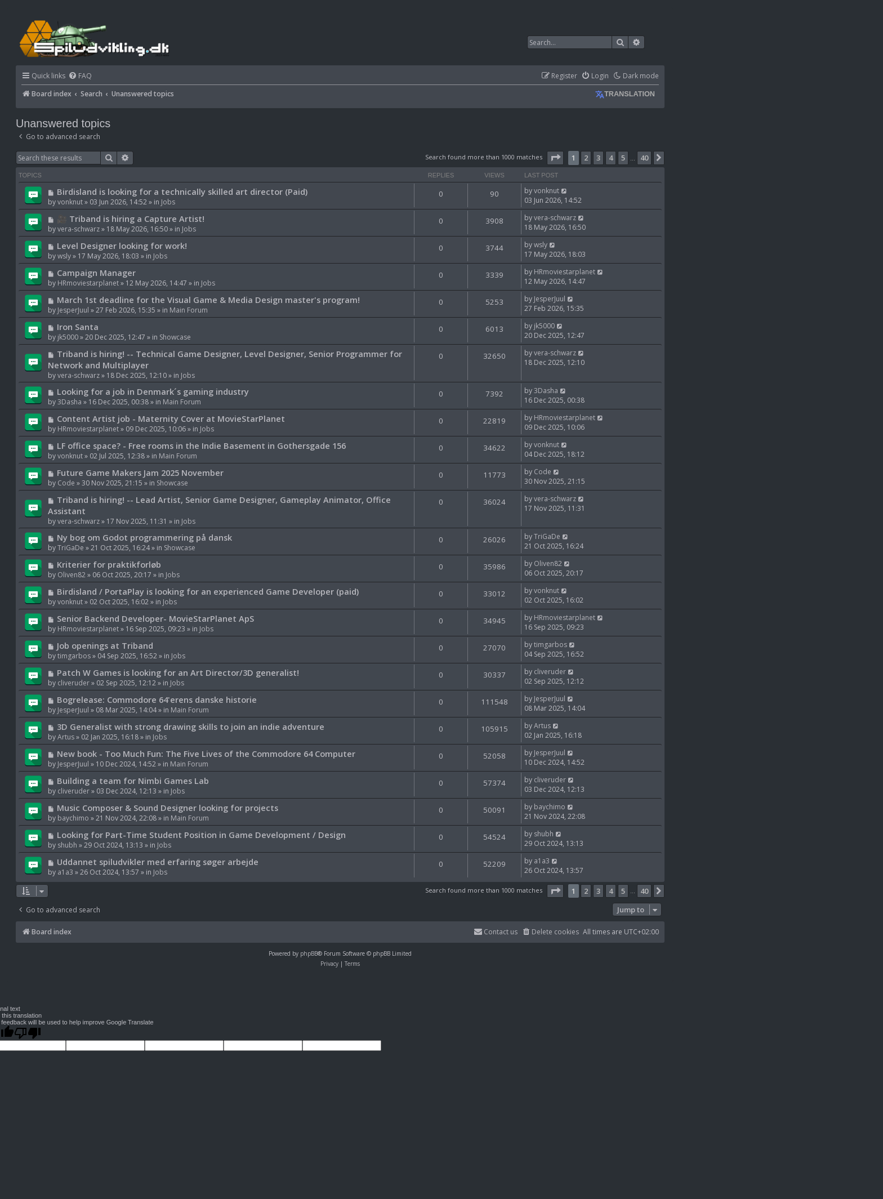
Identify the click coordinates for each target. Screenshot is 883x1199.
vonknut (70, 202)
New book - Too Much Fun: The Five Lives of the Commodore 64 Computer (206, 753)
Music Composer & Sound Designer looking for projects (167, 807)
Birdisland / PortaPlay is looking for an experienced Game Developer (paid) (208, 591)
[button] (555, 157)
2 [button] (586, 158)
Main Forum (189, 310)
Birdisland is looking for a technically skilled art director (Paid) (182, 191)
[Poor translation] (27, 1033)
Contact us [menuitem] (496, 932)
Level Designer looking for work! (122, 245)
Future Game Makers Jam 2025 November (140, 472)
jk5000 (67, 337)
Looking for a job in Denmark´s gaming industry (153, 391)
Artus (65, 737)
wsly (64, 256)
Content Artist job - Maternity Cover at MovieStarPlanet (171, 418)
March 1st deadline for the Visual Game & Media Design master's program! (208, 299)
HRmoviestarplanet (88, 283)
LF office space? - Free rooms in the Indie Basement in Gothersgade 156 (201, 445)
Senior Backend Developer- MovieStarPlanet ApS (155, 618)
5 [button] (623, 158)
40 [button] (644, 158)
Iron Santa (78, 326)
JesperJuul (73, 310)
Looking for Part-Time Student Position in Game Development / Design (201, 834)
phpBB (309, 953)
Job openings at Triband (105, 645)
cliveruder (73, 683)
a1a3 (65, 872)
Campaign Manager (96, 272)
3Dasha (69, 402)
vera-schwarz (78, 229)
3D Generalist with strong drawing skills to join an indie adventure (190, 726)
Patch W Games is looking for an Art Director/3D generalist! (178, 672)
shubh (67, 845)
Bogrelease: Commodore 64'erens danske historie (157, 699)
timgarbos (74, 656)
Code (66, 483)
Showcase (175, 337)
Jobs (168, 202)
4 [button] (611, 158)
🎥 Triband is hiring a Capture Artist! (130, 218)
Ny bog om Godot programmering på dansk (144, 537)
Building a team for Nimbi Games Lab (133, 780)
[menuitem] (80, 76)
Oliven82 (71, 575)
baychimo (73, 818)
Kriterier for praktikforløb (109, 564)
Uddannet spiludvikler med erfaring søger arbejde (157, 861)
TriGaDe (70, 547)
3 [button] (598, 158)
